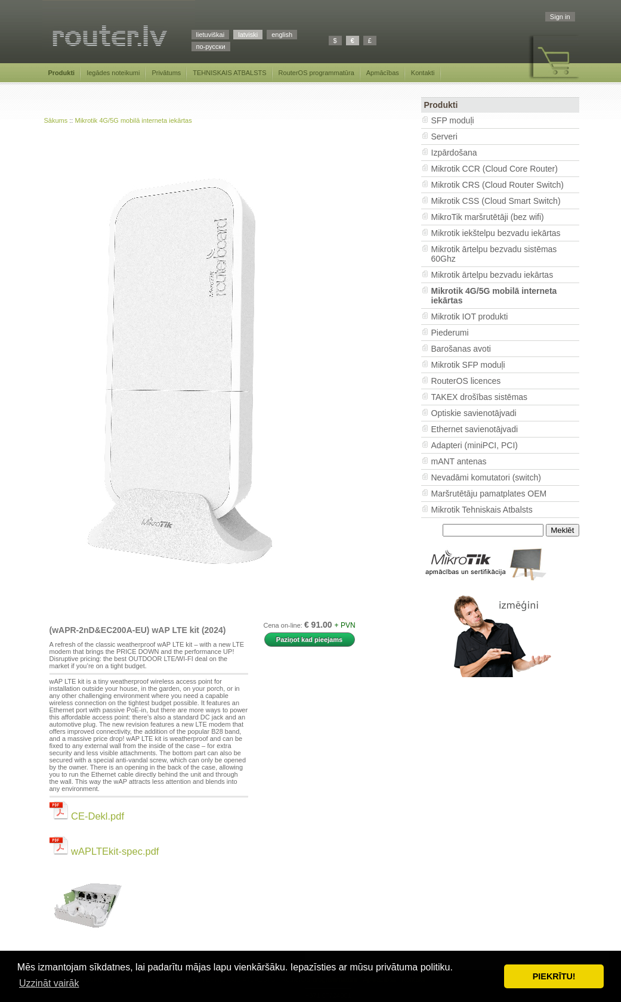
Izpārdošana (454, 152)
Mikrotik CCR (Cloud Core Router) (494, 168)
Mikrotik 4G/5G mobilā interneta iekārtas (133, 120)
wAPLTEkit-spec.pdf (104, 851)
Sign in (560, 16)
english (281, 34)
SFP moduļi (452, 120)
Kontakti (423, 72)
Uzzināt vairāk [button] (49, 983)
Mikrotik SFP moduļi (468, 365)
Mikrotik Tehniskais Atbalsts (482, 509)
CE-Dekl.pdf (87, 816)
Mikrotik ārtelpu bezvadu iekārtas (492, 275)
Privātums (166, 72)
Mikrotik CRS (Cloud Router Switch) (497, 185)
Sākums (56, 120)
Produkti (61, 72)
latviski (248, 34)
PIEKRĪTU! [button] (554, 976)
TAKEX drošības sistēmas (479, 397)
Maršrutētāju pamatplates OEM (489, 493)
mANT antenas (459, 461)
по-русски (210, 46)
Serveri (444, 136)
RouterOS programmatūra (316, 72)
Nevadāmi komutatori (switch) (486, 477)
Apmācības (382, 72)
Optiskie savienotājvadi (474, 413)
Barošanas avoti (461, 348)
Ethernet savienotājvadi (474, 429)
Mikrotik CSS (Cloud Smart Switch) (496, 201)
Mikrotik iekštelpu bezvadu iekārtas (496, 233)
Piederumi (450, 332)
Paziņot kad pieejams (309, 639)
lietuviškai (210, 34)
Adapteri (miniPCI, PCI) (474, 445)
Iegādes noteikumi (113, 72)
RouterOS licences (466, 381)
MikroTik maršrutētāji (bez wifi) (487, 217)
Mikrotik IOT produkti (469, 316)
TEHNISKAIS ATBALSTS (229, 72)
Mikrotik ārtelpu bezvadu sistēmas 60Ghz (494, 253)
